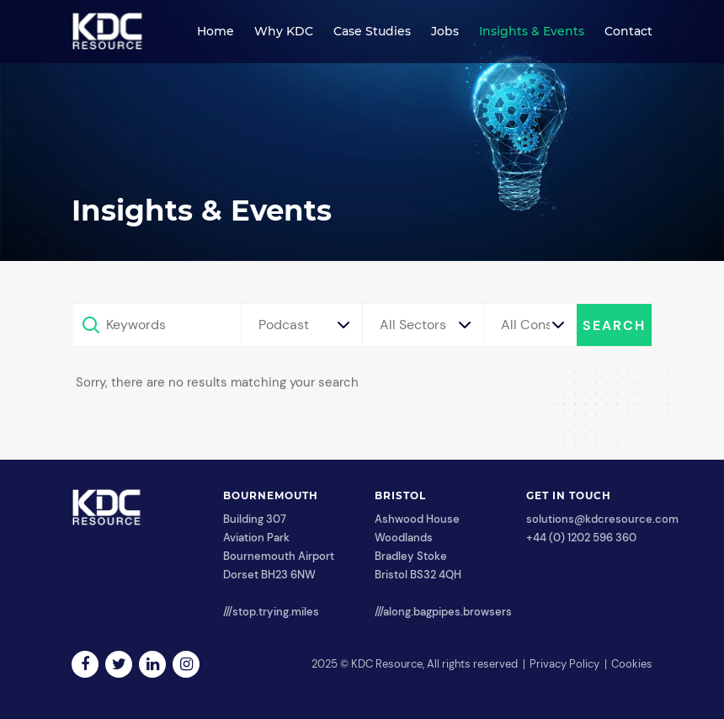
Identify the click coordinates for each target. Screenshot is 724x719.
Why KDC (283, 31)
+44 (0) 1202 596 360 (581, 537)
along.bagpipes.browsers (447, 611)
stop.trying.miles (275, 611)
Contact (628, 31)
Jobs (445, 31)
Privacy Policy (564, 664)
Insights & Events (531, 31)
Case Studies (372, 31)
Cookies (631, 664)
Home (215, 31)
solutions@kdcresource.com (602, 519)
